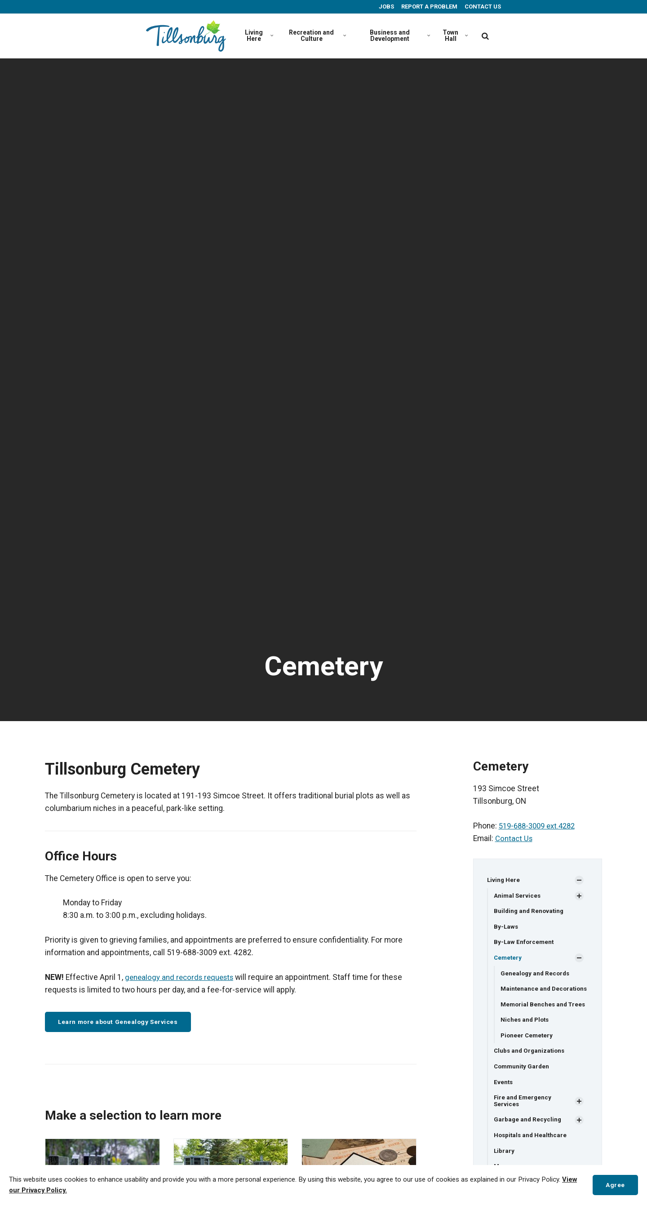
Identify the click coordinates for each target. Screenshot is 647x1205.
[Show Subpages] (579, 880)
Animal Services (518, 895)
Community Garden (523, 1084)
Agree (614, 1184)
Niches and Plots (526, 1036)
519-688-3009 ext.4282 (540, 825)
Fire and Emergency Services (523, 1119)
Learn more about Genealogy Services (123, 1022)
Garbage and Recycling (528, 1139)
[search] (485, 35)
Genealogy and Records (536, 975)
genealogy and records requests (182, 977)
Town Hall (455, 36)
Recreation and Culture (316, 36)
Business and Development (399, 36)
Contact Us (514, 838)
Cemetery (508, 959)
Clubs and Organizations (530, 1068)
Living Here (258, 36)
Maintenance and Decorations (526, 994)
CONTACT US (482, 6)
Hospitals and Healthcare (531, 1154)
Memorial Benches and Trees (535, 1017)
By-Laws (506, 927)
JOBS (385, 6)
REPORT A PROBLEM (428, 6)
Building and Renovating (530, 911)
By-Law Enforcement (524, 943)
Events (504, 1100)
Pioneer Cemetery (528, 1052)
